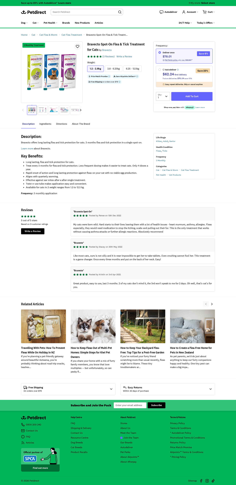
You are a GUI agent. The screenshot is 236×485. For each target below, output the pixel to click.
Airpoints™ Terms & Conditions (186, 452)
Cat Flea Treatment (190, 170)
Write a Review (124, 56)
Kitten (159, 141)
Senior (172, 141)
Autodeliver (126, 447)
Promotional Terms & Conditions (187, 437)
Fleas (158, 150)
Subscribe (156, 405)
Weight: (91, 62)
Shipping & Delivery (81, 428)
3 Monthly (160, 160)
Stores (123, 423)
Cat (157, 170)
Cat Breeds (76, 447)
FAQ (73, 423)
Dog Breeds (77, 442)
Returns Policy (178, 442)
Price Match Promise (181, 447)
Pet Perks (125, 452)
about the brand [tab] (81, 123)
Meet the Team (128, 432)
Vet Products (175, 175)
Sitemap (192, 480)
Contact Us (77, 432)
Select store (208, 3)
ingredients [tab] (45, 123)
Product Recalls (79, 452)
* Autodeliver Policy (180, 432)
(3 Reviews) (108, 56)
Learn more (64, 3)
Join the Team (129, 437)
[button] (168, 12)
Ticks (164, 150)
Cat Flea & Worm (170, 170)
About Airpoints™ (129, 457)
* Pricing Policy (178, 457)
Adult (165, 141)
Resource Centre (79, 437)
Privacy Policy (177, 423)
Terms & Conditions (180, 428)
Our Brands (126, 442)
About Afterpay (128, 461)
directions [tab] (61, 123)
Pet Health (161, 175)
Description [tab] (28, 123)
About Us (125, 428)
